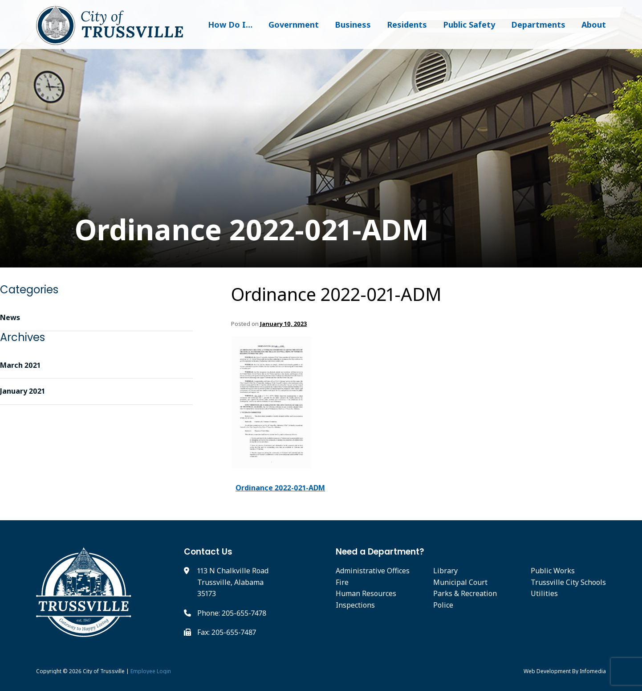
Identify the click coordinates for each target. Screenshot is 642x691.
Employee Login (150, 671)
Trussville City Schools (568, 582)
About (593, 24)
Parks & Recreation (465, 593)
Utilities (544, 593)
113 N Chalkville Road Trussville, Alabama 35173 (232, 582)
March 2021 (20, 365)
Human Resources (366, 593)
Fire (342, 582)
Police (443, 605)
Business (353, 24)
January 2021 (22, 391)
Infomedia (593, 671)
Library (445, 571)
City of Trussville (104, 671)
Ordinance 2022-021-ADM (232, 230)
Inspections (355, 605)
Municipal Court (460, 582)
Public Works (553, 571)
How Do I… (230, 24)
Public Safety (469, 24)
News (10, 317)
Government (293, 24)
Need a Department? (380, 552)
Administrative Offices (373, 571)
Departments (538, 24)
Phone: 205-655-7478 (231, 613)
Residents (407, 24)
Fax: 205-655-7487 (226, 632)
